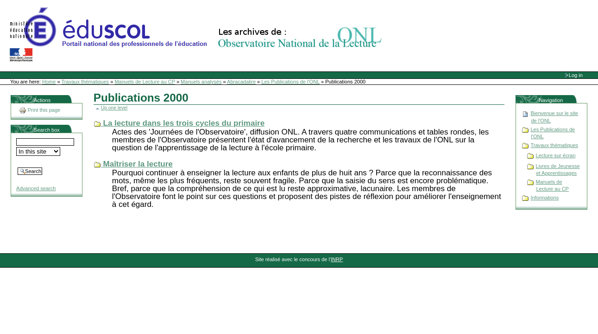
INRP (337, 259)
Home (49, 81)
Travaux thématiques (85, 81)
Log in (576, 75)
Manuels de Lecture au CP (144, 81)
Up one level (114, 107)
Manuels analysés (201, 81)
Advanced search (36, 188)
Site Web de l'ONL (197, 35)
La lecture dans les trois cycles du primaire (184, 123)
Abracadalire (241, 81)
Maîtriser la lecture (138, 164)
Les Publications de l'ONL (290, 81)
